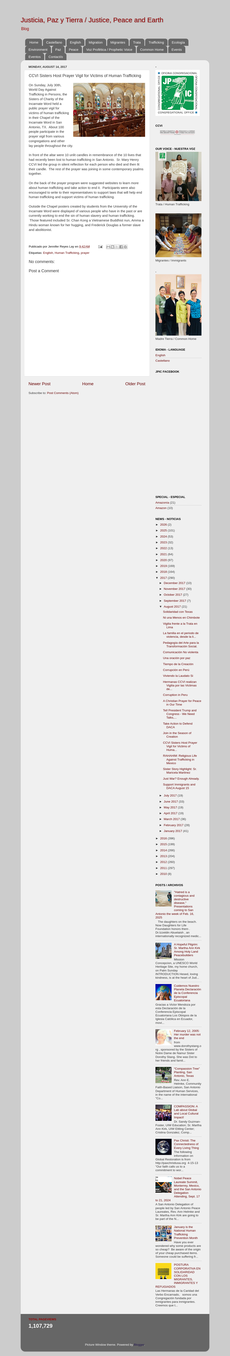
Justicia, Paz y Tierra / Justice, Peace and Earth (92, 20)
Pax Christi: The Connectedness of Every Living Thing (186, 1144)
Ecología (178, 42)
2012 (164, 862)
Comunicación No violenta (180, 652)
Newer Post (40, 383)
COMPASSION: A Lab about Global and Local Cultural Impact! (186, 1112)
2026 (164, 524)
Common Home (152, 49)
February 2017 (174, 825)
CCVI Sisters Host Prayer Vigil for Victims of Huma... (180, 746)
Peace (74, 49)
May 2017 (171, 807)
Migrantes (118, 42)
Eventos (35, 57)
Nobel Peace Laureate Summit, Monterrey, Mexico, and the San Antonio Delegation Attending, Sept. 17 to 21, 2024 (178, 1189)
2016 (164, 838)
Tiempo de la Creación (178, 664)
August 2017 (173, 606)
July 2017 (171, 795)
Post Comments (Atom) (63, 393)
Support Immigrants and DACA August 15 (179, 786)
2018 (164, 571)
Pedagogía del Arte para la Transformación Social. (181, 644)
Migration (96, 42)
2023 (164, 542)
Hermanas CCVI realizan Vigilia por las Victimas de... (180, 685)
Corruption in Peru (175, 695)
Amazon (161, 508)
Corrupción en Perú (176, 670)
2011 (164, 868)
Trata (137, 42)
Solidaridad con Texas (178, 611)
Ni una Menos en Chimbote (181, 617)
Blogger (139, 1344)
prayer (85, 252)
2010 (164, 874)
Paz (58, 49)
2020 (164, 560)
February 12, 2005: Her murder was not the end (187, 1034)
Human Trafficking (67, 252)
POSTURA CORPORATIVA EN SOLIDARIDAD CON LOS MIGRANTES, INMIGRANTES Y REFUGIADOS (177, 1275)
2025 (164, 530)
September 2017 (175, 600)
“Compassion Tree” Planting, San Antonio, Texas (187, 1072)
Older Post (135, 383)
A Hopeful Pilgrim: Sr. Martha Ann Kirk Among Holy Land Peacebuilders (187, 950)
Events (177, 49)
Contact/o (56, 57)
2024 (164, 536)
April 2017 (171, 813)
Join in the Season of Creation (177, 734)
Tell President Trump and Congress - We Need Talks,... (180, 714)
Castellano (54, 42)
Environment (38, 49)
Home (33, 42)
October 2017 (173, 594)
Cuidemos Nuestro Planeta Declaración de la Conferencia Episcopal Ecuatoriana (187, 993)
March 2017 (172, 819)
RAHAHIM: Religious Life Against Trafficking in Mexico (180, 759)
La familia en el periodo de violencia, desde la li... (181, 634)
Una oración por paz (176, 658)
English (75, 42)
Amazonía (162, 502)
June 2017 (171, 801)
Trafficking (156, 42)
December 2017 (175, 583)
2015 (164, 844)
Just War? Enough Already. (181, 778)
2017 (164, 578)
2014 (164, 850)
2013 (164, 856)
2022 (164, 548)
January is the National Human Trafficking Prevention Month (186, 1232)
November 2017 (175, 589)
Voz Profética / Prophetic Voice (109, 49)
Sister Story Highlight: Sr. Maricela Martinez (180, 770)
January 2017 (173, 831)
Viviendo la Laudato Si (178, 675)
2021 (164, 554)
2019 (164, 566)
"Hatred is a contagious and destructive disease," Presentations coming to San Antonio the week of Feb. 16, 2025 (175, 904)
